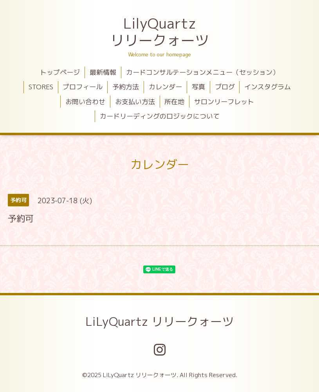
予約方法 (125, 86)
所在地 (174, 101)
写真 (198, 86)
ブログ (225, 86)
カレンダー (165, 86)
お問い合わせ (85, 101)
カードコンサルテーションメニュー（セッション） (202, 72)
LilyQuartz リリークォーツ (159, 31)
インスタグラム (267, 86)
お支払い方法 (135, 101)
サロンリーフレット (224, 101)
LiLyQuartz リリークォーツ (159, 321)
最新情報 (103, 72)
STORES (41, 86)
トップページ (60, 72)
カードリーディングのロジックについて (160, 116)
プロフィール (83, 86)
